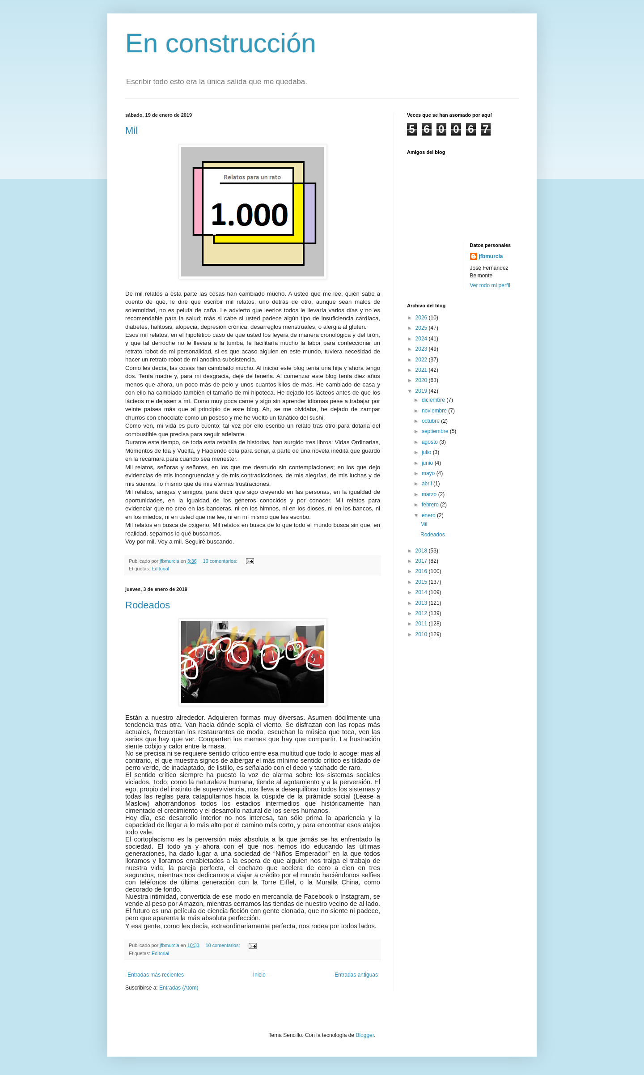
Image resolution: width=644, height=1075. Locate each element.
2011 (422, 623)
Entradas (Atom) (178, 988)
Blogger (365, 1035)
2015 (422, 582)
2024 (422, 339)
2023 (422, 349)
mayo (429, 473)
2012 (422, 613)
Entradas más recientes (155, 975)
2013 (422, 603)
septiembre (436, 431)
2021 (422, 370)
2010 (422, 634)
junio (428, 463)
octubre (431, 421)
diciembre (434, 400)
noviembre (435, 411)
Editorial (160, 568)
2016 (422, 571)
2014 (422, 592)
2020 (422, 380)
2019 (422, 391)
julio (427, 452)
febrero (431, 504)
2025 (422, 328)
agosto (430, 442)
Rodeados (147, 605)
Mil (131, 130)
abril (427, 483)
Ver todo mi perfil (490, 285)
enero (429, 515)
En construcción (220, 43)
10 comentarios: (221, 561)
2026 (422, 317)
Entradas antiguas (356, 975)
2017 (422, 561)
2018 (422, 551)
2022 (422, 360)
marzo (430, 494)
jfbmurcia (491, 256)
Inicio (259, 975)
